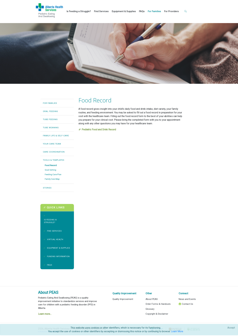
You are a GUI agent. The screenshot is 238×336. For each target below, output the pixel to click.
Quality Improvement (124, 293)
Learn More (177, 331)
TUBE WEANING (51, 127)
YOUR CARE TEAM (52, 144)
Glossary (150, 309)
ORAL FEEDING (50, 111)
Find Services (101, 11)
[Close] (231, 327)
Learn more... (44, 313)
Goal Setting (50, 170)
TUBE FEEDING (50, 119)
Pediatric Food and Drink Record (99, 129)
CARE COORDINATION (54, 152)
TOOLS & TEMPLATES (53, 160)
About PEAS (48, 292)
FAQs (142, 11)
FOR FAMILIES (50, 103)
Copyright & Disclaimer (157, 313)
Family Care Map (52, 179)
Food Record (51, 165)
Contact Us (187, 304)
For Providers (171, 11)
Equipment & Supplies (124, 11)
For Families (154, 11)
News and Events (187, 299)
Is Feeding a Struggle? (79, 11)
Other (149, 293)
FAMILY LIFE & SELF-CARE (56, 135)
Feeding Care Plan (53, 174)
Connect (183, 293)
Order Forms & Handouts (158, 304)
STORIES (47, 188)
